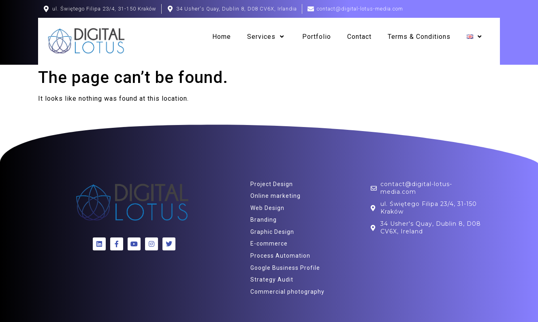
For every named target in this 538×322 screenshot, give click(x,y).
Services (266, 37)
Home (221, 36)
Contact (359, 36)
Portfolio (316, 36)
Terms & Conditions (419, 36)
